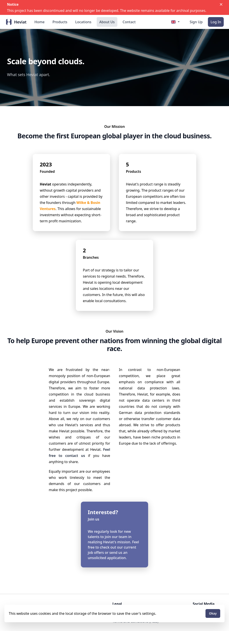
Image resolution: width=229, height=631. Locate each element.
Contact (129, 22)
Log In (216, 22)
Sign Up (196, 22)
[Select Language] (176, 21)
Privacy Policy (123, 616)
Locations (83, 22)
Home (40, 22)
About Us (107, 22)
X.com (198, 610)
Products (60, 22)
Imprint (118, 610)
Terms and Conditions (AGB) (135, 621)
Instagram (201, 616)
